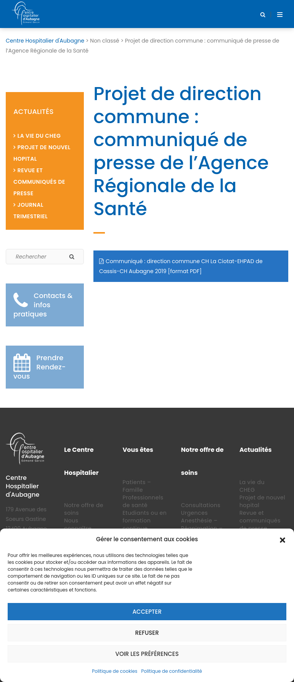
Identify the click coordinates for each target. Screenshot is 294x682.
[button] (282, 539)
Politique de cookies (114, 671)
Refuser (147, 633)
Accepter (147, 612)
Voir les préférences (147, 654)
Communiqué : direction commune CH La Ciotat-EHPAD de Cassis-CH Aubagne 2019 (181, 266)
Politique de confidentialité (171, 671)
